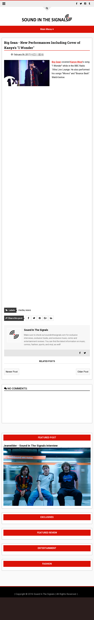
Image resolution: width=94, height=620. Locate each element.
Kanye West (76, 62)
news (28, 310)
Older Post (83, 371)
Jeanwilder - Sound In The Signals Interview (30, 445)
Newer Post (12, 371)
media (21, 310)
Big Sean (56, 62)
